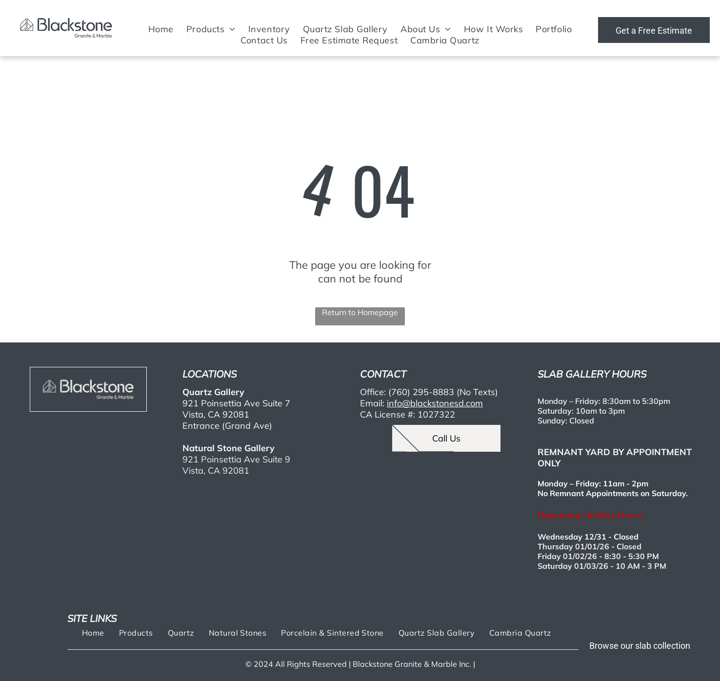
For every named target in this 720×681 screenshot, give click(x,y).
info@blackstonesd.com (435, 403)
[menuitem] (161, 29)
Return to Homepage (360, 312)
